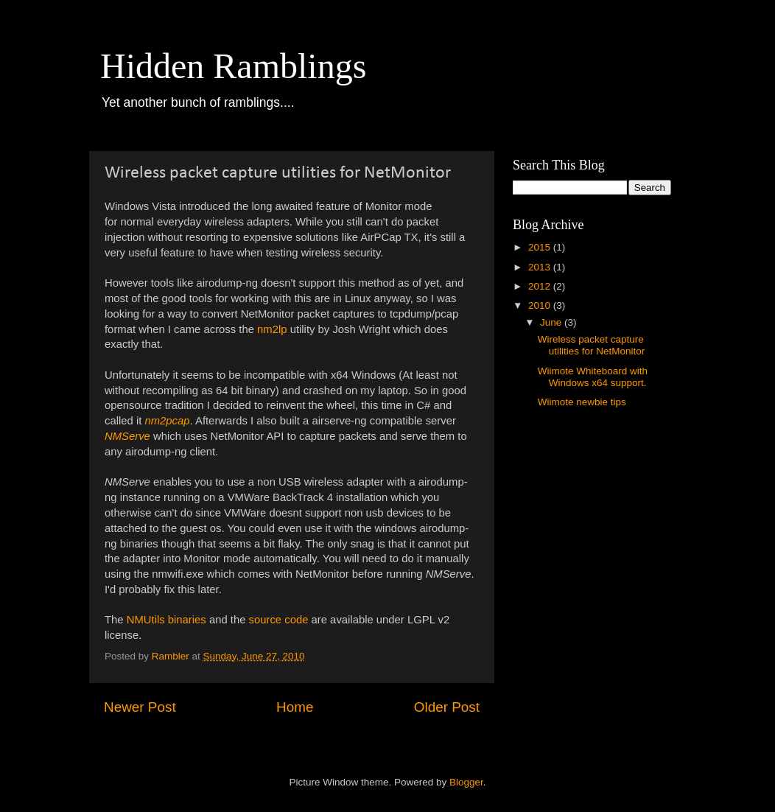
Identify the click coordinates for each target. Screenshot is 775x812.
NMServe (127, 436)
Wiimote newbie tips (582, 401)
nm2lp (272, 329)
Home (294, 707)
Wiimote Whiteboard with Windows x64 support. (593, 376)
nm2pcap (166, 421)
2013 (540, 267)
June (552, 322)
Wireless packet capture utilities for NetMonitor (591, 345)
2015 (540, 247)
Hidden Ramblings (233, 65)
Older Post (447, 707)
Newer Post (140, 707)
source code (279, 620)
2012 (540, 286)
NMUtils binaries (166, 620)
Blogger (466, 782)
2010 (540, 305)
